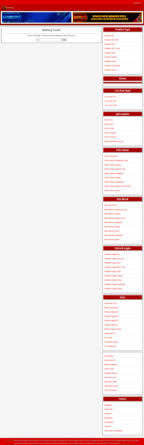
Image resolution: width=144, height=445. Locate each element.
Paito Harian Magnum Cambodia (117, 186)
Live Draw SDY (110, 100)
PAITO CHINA (110, 132)
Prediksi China (110, 61)
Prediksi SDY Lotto (112, 48)
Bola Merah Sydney (112, 213)
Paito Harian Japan (112, 190)
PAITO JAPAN (110, 137)
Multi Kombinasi (110, 364)
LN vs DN (108, 337)
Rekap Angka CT (111, 324)
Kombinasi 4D (110, 360)
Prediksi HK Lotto (111, 39)
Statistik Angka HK (112, 254)
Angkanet (108, 405)
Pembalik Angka (111, 341)
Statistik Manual (110, 373)
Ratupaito (108, 417)
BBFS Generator (111, 307)
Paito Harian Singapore (113, 173)
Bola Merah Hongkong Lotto (115, 209)
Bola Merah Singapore (113, 222)
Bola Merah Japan (111, 239)
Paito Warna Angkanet (113, 430)
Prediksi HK (109, 35)
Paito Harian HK (111, 156)
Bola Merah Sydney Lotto (114, 218)
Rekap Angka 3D (111, 316)
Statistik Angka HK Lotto (114, 258)
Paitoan (107, 426)
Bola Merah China (111, 230)
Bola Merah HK (110, 205)
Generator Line (110, 303)
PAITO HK (108, 120)
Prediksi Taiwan (110, 57)
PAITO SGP (109, 128)
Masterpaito (9, 440)
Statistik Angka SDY (112, 262)
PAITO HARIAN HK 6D (113, 141)
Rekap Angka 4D (111, 320)
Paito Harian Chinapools (114, 181)
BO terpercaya (125, 443)
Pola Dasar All (110, 377)
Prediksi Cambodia (112, 65)
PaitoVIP (108, 413)
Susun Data (109, 368)
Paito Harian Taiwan (112, 177)
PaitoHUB (108, 409)
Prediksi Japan (110, 69)
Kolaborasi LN (110, 333)
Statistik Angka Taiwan (113, 275)
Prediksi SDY (109, 44)
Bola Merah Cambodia (113, 235)
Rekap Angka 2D (111, 312)
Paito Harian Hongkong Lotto (116, 160)
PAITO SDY (109, 124)
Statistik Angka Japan (113, 288)
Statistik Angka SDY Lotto (114, 267)
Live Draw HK (110, 96)
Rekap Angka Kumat (112, 329)
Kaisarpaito (109, 422)
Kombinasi (108, 356)
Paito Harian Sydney (112, 164)
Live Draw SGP (110, 105)
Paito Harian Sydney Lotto (115, 169)
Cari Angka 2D (110, 346)
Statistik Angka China (113, 280)
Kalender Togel (110, 381)
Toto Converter (110, 390)
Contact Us (137, 3)
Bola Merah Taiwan (112, 226)
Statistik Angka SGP (112, 271)
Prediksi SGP (109, 52)
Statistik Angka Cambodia (114, 284)
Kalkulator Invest (111, 386)
